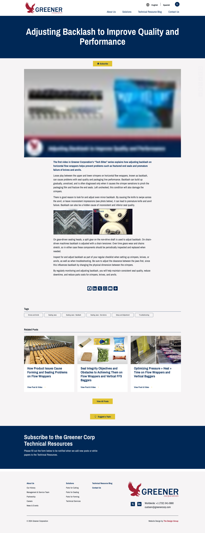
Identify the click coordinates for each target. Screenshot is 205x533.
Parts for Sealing (72, 492)
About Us (111, 11)
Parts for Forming (72, 496)
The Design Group (171, 521)
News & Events (32, 505)
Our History (31, 487)
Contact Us (173, 11)
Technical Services (73, 501)
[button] (36, 387)
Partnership (31, 496)
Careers (30, 501)
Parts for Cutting (72, 487)
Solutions (126, 11)
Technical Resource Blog (150, 11)
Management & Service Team (38, 492)
